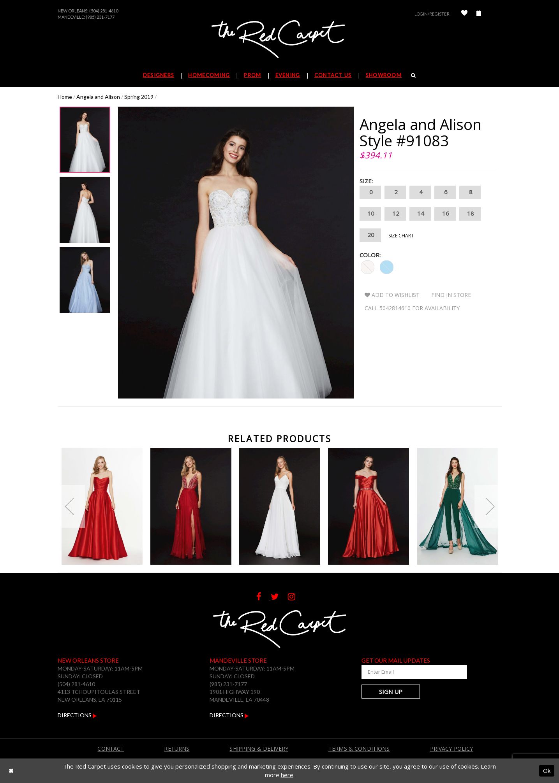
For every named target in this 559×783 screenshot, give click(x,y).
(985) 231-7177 (100, 16)
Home (65, 96)
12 (395, 214)
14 (420, 214)
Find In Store (451, 294)
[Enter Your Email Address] (408, 672)
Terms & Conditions (359, 748)
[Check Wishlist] (464, 13)
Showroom (384, 75)
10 (370, 214)
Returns (176, 748)
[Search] (413, 75)
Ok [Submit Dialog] (546, 770)
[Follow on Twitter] (279, 597)
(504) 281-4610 (103, 10)
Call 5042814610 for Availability (412, 308)
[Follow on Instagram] (295, 597)
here (287, 775)
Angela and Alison (98, 96)
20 (370, 235)
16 (445, 214)
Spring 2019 (138, 96)
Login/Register (432, 13)
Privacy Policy (451, 748)
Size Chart (401, 235)
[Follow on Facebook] (263, 597)
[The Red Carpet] (280, 39)
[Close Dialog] (11, 771)
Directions (77, 715)
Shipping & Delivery (258, 748)
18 (470, 214)
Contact (110, 748)
